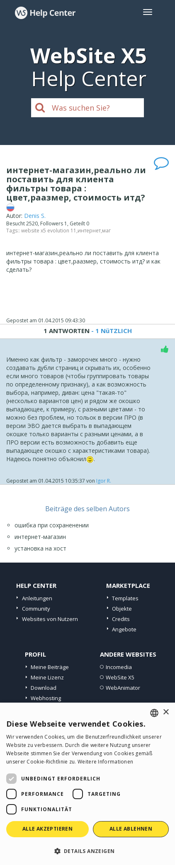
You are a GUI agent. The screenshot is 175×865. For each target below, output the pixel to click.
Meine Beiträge (50, 667)
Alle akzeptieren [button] (47, 828)
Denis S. (35, 216)
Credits (121, 619)
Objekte (122, 608)
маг (106, 230)
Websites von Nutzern (50, 619)
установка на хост (40, 548)
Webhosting (46, 698)
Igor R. (103, 480)
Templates (125, 598)
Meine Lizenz (47, 677)
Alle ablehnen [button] (130, 828)
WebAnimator (123, 687)
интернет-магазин (40, 537)
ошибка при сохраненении (52, 525)
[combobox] (154, 713)
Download (43, 687)
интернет (89, 230)
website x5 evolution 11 (48, 230)
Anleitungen (37, 598)
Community (36, 608)
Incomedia (119, 667)
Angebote (124, 629)
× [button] (166, 712)
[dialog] (87, 784)
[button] (87, 850)
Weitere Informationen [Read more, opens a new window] (105, 761)
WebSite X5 (120, 677)
